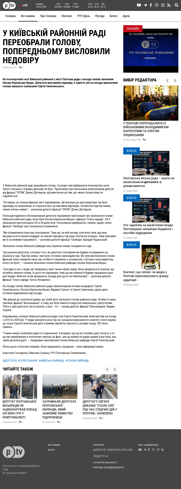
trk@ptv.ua (100, 456)
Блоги (113, 16)
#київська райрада (51, 360)
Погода (99, 16)
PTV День (83, 16)
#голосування (28, 360)
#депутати (10, 360)
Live (24, 5)
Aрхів (126, 16)
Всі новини (28, 16)
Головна (10, 16)
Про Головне (48, 16)
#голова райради (77, 360)
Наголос (67, 16)
